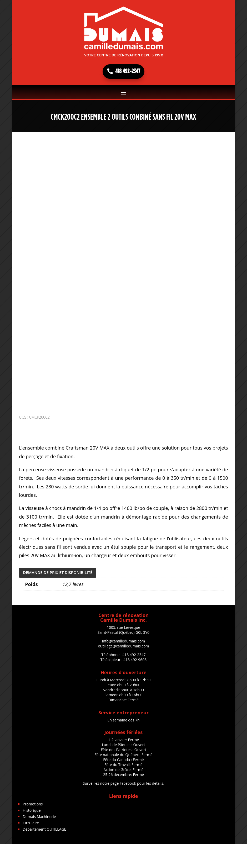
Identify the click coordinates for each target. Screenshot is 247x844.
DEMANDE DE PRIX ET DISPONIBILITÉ (57, 572)
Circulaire (31, 822)
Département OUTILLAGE (44, 829)
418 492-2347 (127, 71)
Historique (32, 810)
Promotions (33, 803)
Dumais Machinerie (39, 816)
